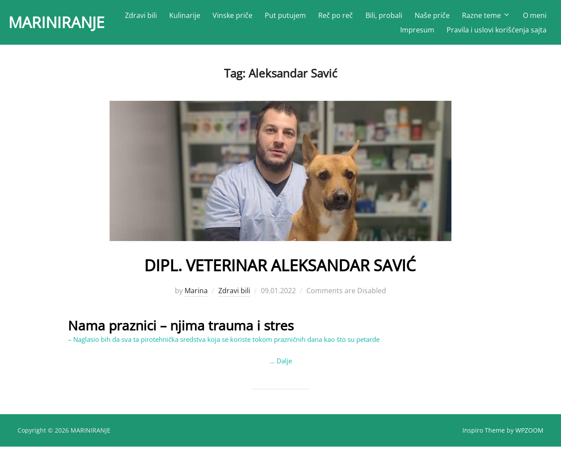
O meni (376, 32)
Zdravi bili (177, 17)
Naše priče (468, 17)
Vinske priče (269, 17)
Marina (196, 294)
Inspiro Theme (483, 434)
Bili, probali (419, 17)
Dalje (284, 364)
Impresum (417, 32)
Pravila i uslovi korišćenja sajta (497, 32)
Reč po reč (372, 17)
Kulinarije (220, 17)
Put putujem (321, 17)
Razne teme (522, 17)
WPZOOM (529, 434)
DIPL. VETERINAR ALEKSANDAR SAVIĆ (280, 268)
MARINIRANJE (66, 24)
